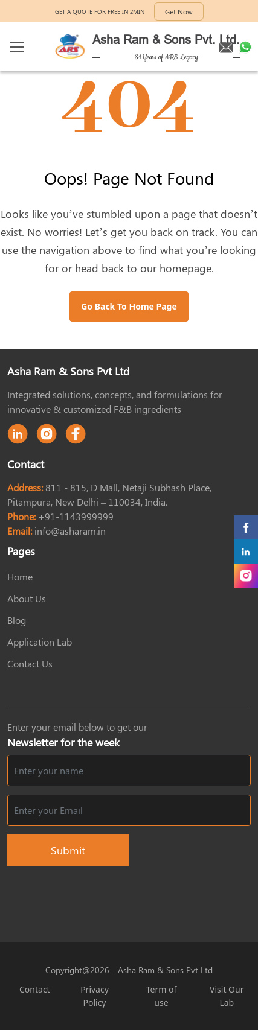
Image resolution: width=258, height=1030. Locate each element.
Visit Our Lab (226, 996)
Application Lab (39, 641)
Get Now (179, 11)
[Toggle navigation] (17, 46)
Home (20, 576)
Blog (16, 620)
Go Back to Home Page (129, 306)
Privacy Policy (94, 996)
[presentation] (159, 896)
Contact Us (30, 663)
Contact (34, 989)
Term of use (161, 996)
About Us (26, 598)
